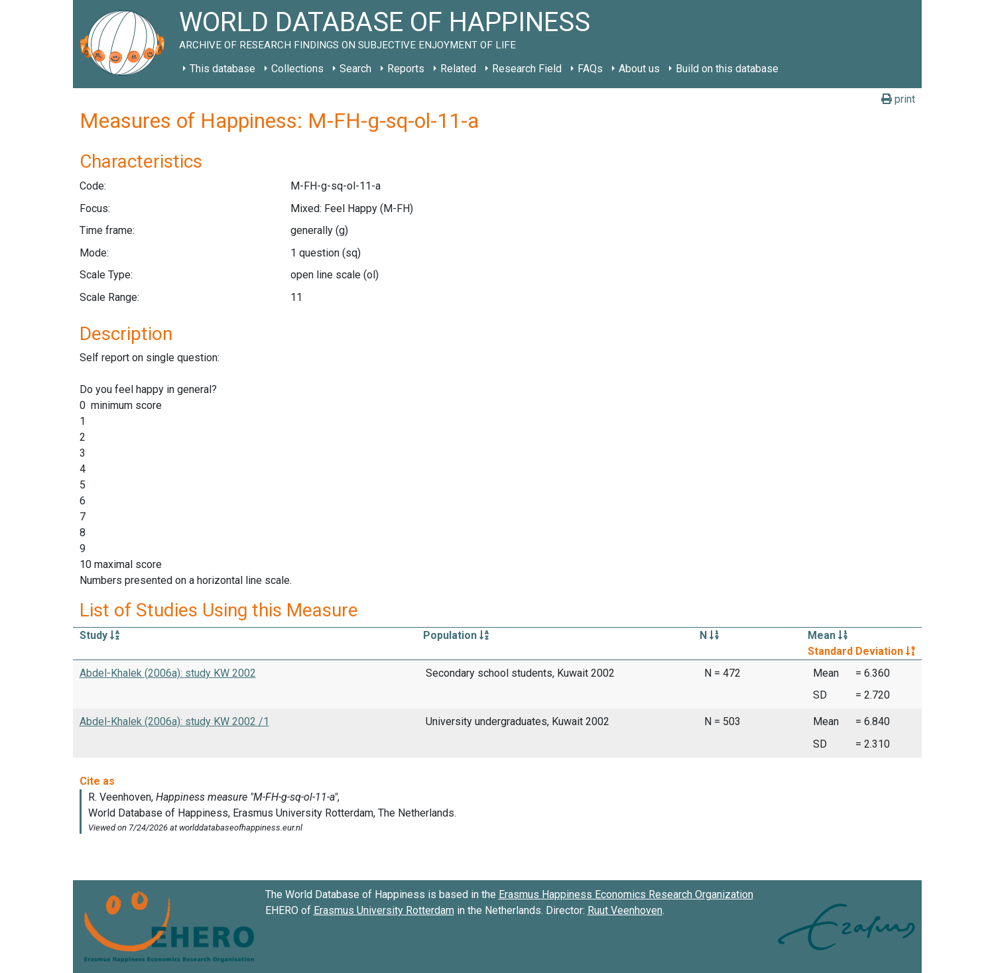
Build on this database (727, 68)
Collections (297, 68)
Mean (827, 635)
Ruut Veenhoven (625, 910)
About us (639, 68)
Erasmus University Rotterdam (384, 910)
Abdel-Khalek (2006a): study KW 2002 (168, 673)
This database (222, 68)
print (898, 99)
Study (99, 635)
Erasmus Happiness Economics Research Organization (626, 894)
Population (456, 635)
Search (355, 68)
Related (458, 68)
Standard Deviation (861, 651)
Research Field (527, 68)
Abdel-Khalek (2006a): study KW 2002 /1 (174, 721)
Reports (405, 68)
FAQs (590, 68)
